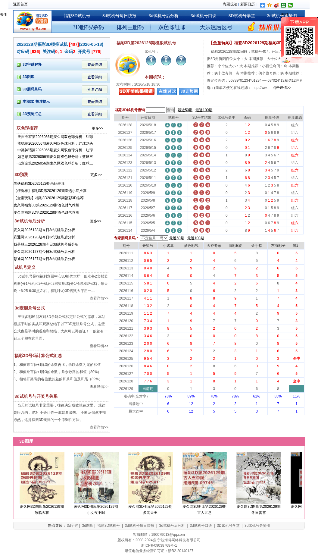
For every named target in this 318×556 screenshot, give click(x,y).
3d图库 (87, 525)
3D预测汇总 (32, 114)
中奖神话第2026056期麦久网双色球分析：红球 (55, 150)
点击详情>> (281, 88)
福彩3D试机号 (77, 15)
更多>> (97, 128)
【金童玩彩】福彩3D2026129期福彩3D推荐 (49, 198)
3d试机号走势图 (257, 525)
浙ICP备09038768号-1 (159, 545)
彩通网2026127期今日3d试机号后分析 (44, 259)
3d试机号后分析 (163, 15)
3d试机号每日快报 (119, 15)
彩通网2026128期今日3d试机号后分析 (44, 237)
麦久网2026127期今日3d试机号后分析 (44, 252)
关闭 (3, 14)
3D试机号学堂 (242, 15)
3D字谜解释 (32, 64)
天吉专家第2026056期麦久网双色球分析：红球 (55, 137)
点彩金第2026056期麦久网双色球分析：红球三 (55, 163)
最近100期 (203, 110)
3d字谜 (72, 525)
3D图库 (28, 77)
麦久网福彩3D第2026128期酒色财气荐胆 (46, 212)
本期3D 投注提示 (36, 101)
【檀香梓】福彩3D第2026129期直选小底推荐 (50, 191)
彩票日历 (247, 4)
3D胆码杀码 (32, 89)
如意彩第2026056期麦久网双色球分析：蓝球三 (55, 157)
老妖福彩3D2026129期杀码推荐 (39, 183)
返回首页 (20, 4)
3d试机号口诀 (204, 15)
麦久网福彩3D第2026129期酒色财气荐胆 (46, 205)
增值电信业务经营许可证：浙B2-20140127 (159, 551)
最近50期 (185, 110)
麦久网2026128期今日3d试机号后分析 (44, 230)
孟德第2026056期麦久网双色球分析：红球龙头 (55, 143)
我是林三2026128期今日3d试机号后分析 (46, 244)
